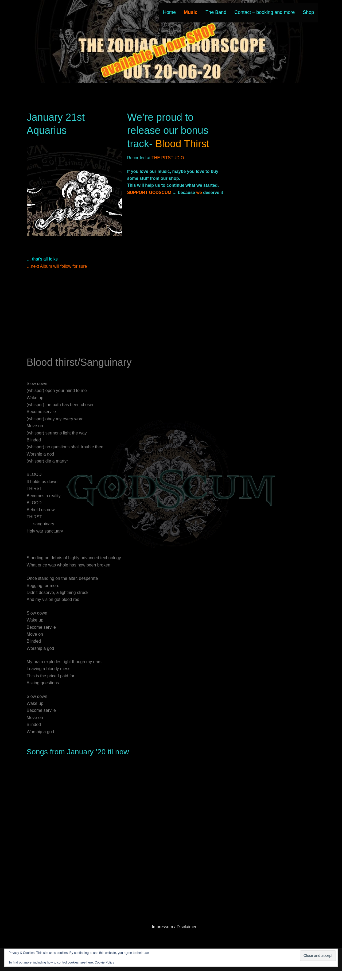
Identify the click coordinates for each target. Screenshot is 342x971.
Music (190, 12)
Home (169, 12)
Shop (308, 12)
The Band (215, 12)
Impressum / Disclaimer (174, 927)
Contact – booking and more (264, 12)
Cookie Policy (104, 962)
